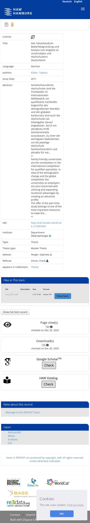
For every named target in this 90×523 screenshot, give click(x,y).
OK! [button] (62, 513)
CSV (10, 443)
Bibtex (11, 436)
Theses (35, 267)
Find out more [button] (75, 505)
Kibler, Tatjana (39, 72)
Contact (15, 515)
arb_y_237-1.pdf (11, 294)
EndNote (13, 439)
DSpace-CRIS (31, 519)
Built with (16, 519)
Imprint (31, 515)
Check (49, 365)
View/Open (63, 296)
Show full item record (15, 312)
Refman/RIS (14, 432)
